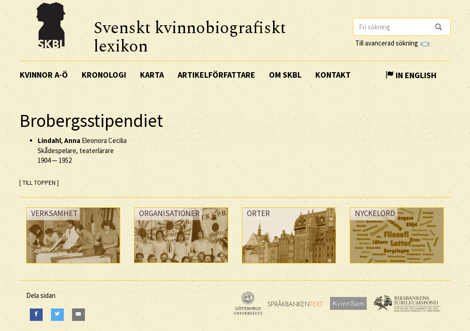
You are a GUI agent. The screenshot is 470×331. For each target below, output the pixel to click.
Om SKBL (285, 74)
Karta (152, 74)
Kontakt (333, 74)
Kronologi (104, 74)
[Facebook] (36, 314)
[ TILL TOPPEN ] (39, 183)
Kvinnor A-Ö (44, 74)
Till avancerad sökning (392, 43)
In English (411, 75)
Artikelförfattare (216, 74)
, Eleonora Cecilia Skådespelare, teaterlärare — (82, 150)
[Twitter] (57, 314)
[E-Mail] (78, 314)
